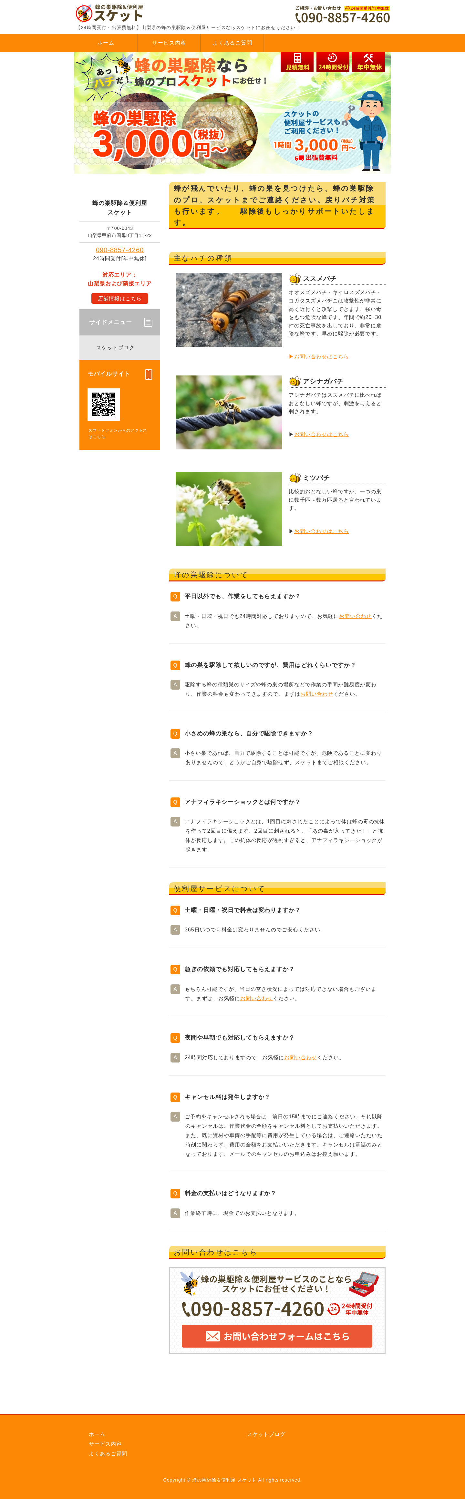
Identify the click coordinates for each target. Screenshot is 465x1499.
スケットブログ (115, 347)
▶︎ (291, 356)
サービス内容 (169, 43)
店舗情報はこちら (120, 298)
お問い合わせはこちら (321, 356)
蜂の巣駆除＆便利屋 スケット (224, 1480)
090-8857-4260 (120, 249)
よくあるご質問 (232, 43)
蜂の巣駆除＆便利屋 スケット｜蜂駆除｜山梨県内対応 (122, 12)
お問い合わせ (355, 616)
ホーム (106, 43)
